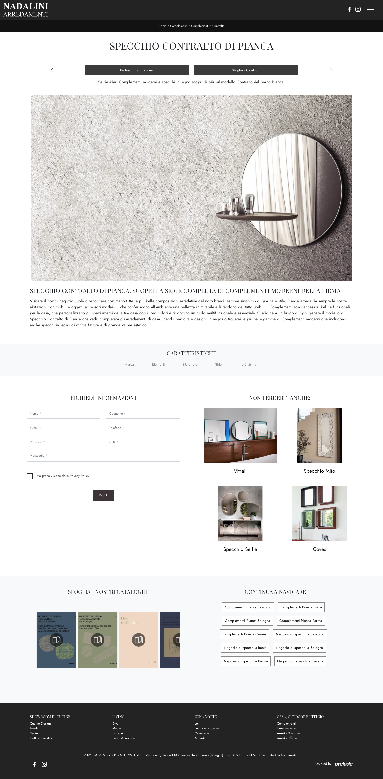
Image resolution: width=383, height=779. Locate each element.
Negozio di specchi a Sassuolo (300, 634)
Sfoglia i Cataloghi (246, 70)
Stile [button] (218, 364)
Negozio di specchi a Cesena (300, 661)
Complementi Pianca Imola (301, 607)
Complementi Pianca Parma (300, 620)
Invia (103, 495)
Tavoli (34, 728)
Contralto (218, 26)
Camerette (202, 733)
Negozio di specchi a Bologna (299, 647)
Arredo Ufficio (287, 738)
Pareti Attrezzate (123, 738)
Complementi (179, 26)
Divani (116, 723)
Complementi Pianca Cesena (245, 634)
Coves (319, 549)
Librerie (117, 733)
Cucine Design (40, 723)
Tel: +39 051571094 (241, 755)
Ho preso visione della (63, 475)
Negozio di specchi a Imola (245, 647)
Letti (197, 723)
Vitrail (240, 471)
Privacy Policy (79, 475)
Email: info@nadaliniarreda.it (279, 755)
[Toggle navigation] (370, 10)
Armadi (200, 738)
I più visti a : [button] (249, 364)
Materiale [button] (190, 364)
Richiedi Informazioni (136, 70)
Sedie (34, 733)
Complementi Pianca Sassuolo (248, 607)
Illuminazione (286, 728)
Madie (116, 728)
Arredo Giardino (288, 733)
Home (162, 26)
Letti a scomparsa (207, 728)
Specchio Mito (319, 471)
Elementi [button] (158, 364)
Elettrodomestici (41, 738)
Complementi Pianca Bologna (247, 620)
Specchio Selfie (240, 549)
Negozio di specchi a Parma (246, 661)
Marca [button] (129, 364)
